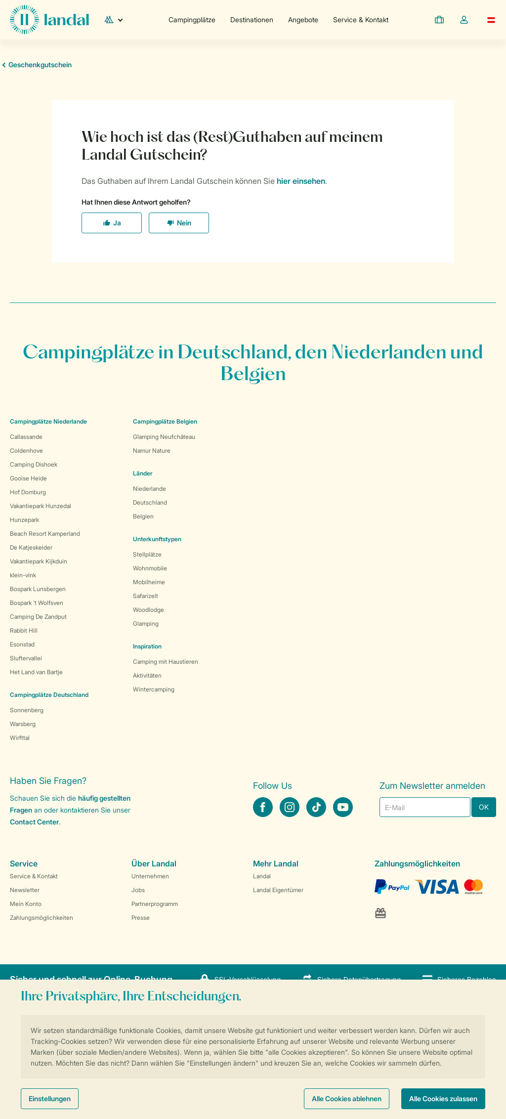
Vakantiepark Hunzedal (40, 506)
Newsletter (25, 890)
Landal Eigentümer (278, 890)
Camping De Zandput (38, 616)
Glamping (146, 623)
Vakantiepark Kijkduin (38, 561)
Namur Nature (151, 450)
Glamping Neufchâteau (164, 436)
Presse (140, 917)
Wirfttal (20, 737)
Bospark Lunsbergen (38, 589)
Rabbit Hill (24, 630)
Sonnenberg (26, 710)
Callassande (26, 436)
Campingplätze (192, 19)
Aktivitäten (147, 675)
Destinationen (251, 19)
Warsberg (23, 724)
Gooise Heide (28, 478)
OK (484, 807)
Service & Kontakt (360, 19)
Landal (262, 876)
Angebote (303, 19)
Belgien (143, 516)
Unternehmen (150, 876)
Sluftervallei (26, 658)
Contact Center (34, 822)
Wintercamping (153, 689)
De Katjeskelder (31, 547)
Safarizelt (145, 596)
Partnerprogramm (154, 903)
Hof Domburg (28, 492)
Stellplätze (147, 554)
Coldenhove (26, 450)
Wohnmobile (150, 568)
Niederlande (149, 488)
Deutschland (150, 502)
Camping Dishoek (33, 464)
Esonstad (22, 644)
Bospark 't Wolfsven (36, 602)
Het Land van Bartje (36, 672)
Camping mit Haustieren (165, 661)
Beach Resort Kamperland (45, 533)
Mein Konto (26, 903)
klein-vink (23, 575)
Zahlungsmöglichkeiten (41, 917)
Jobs (138, 890)
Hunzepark (24, 519)
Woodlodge (148, 609)
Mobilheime (149, 582)
